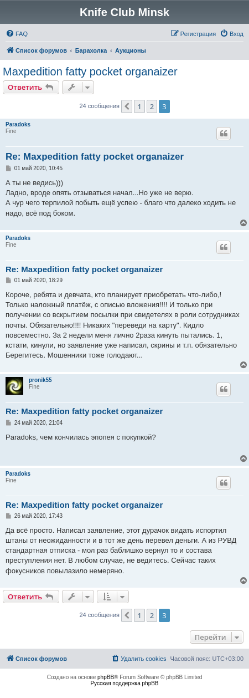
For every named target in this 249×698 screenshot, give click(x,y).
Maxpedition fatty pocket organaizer (90, 71)
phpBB (105, 677)
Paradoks (18, 124)
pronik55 (40, 380)
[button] (126, 106)
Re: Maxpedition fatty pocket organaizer (95, 156)
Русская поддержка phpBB (124, 683)
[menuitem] (17, 33)
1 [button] (139, 106)
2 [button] (152, 106)
